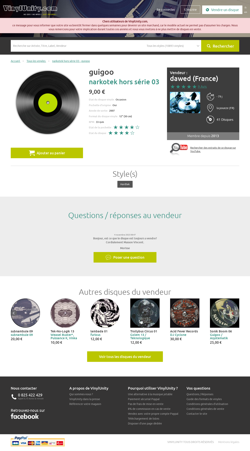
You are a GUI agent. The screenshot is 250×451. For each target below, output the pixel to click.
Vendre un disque (222, 10)
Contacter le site (197, 413)
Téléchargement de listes (143, 418)
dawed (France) (194, 78)
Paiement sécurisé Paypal (144, 399)
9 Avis (202, 87)
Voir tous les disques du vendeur (125, 356)
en (245, 12)
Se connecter (166, 9)
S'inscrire (190, 9)
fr (246, 7)
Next (236, 313)
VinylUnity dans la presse (84, 399)
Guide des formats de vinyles (204, 399)
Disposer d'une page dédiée (145, 423)
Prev (14, 313)
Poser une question (125, 257)
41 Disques (225, 120)
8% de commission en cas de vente (149, 408)
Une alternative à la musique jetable (150, 394)
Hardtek (125, 184)
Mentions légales (228, 442)
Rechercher (220, 46)
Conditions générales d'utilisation (207, 404)
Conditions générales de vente (205, 408)
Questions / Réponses (200, 394)
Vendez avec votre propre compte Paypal (153, 413)
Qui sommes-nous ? (81, 394)
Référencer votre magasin (85, 404)
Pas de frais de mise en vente (145, 404)
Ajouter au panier (47, 153)
